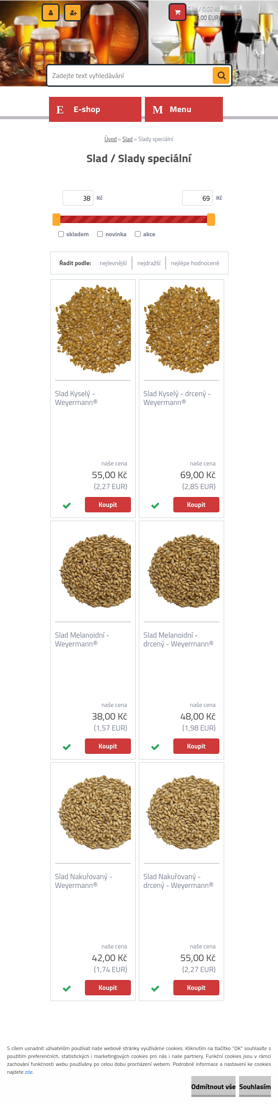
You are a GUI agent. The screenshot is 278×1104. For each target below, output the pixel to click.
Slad (127, 139)
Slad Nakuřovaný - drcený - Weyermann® (179, 881)
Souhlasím (255, 1086)
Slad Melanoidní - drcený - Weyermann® (179, 639)
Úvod (110, 139)
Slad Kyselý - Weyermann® (76, 398)
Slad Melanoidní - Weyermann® (82, 639)
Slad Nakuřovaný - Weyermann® (84, 881)
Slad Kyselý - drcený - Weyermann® (177, 398)
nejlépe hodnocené (195, 262)
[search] (221, 75)
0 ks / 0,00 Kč (204, 8)
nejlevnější (113, 262)
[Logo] (107, 42)
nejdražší (149, 262)
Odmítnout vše (213, 1086)
